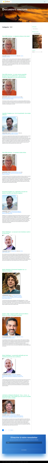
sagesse (9, 213)
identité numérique (19, 173)
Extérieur (21, 336)
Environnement (12, 297)
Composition (20, 296)
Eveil (3, 376)
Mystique (3, 213)
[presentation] (13, 446)
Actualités (12, 96)
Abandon (10, 212)
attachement (4, 375)
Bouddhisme (10, 375)
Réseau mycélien (4, 298)
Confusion (20, 375)
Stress (9, 252)
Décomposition (4, 297)
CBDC (9, 173)
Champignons (15, 296)
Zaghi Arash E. (14, 336)
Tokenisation (8, 174)
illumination (5, 376)
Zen (2, 377)
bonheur (21, 251)
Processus (17, 297)
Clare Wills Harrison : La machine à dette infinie (14, 152)
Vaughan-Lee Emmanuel (5, 296)
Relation (3, 252)
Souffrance (19, 376)
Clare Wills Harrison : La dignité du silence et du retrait (16, 36)
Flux (15, 297)
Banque (7, 173)
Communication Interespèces (16, 212)
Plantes (6, 213)
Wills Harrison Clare (17, 96)
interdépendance (15, 376)
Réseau (21, 297)
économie (14, 173)
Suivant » (11, 430)
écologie (8, 297)
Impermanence (10, 376)
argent (5, 173)
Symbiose (9, 298)
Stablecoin (3, 174)
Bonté (7, 375)
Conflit (17, 375)
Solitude (6, 252)
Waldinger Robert (13, 251)
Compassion (14, 375)
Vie (11, 298)
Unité (11, 213)
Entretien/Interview (14, 211)
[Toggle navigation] (44, 2)
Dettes (12, 173)
